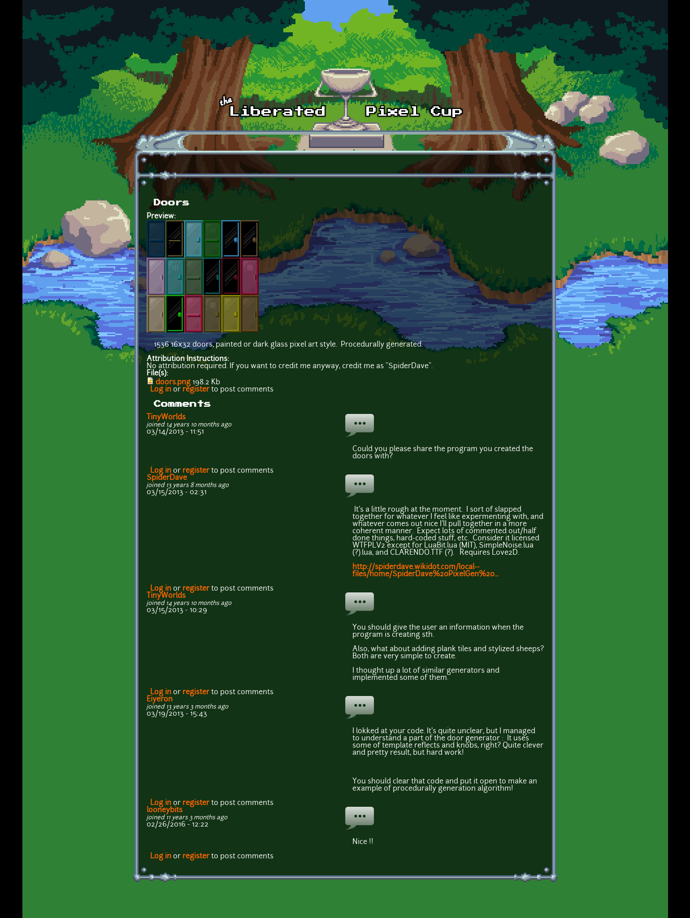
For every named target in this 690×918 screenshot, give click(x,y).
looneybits (164, 810)
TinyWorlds (166, 417)
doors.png (173, 382)
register (195, 389)
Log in (160, 389)
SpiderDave (167, 478)
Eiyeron (160, 699)
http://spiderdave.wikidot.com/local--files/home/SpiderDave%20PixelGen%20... (425, 571)
